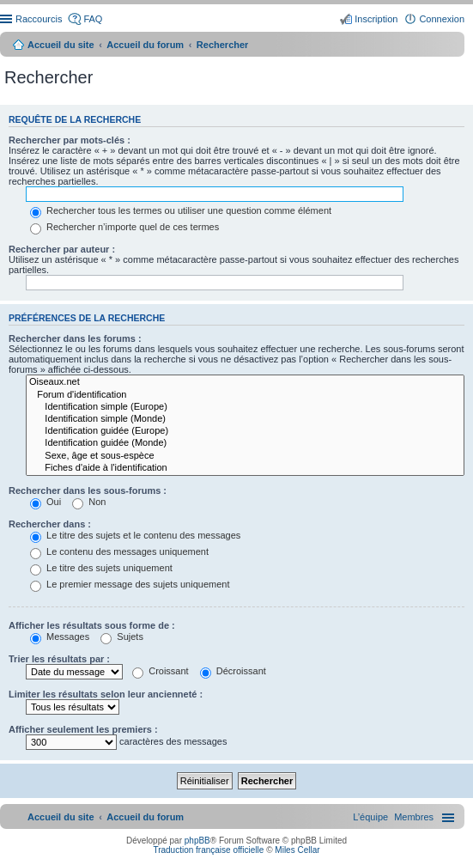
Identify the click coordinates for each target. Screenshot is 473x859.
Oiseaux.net (245, 382)
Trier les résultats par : (59, 659)
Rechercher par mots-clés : (69, 140)
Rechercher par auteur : (62, 249)
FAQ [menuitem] (92, 19)
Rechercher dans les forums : (75, 338)
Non (89, 502)
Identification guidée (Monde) (245, 443)
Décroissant (233, 671)
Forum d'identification (245, 395)
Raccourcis (38, 19)
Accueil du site (60, 45)
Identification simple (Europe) (245, 407)
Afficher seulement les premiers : (83, 729)
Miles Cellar (297, 850)
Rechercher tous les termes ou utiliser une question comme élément (180, 210)
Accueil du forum (145, 45)
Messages (59, 636)
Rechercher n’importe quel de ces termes (124, 227)
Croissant (160, 671)
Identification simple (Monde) (245, 419)
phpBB (197, 840)
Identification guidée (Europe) (245, 431)
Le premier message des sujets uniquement (129, 584)
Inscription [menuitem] (376, 19)
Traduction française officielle (208, 850)
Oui (45, 502)
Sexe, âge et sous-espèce (245, 456)
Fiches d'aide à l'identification (245, 468)
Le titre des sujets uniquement (101, 568)
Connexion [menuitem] (441, 19)
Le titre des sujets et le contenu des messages (135, 535)
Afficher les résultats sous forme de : (92, 625)
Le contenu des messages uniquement (119, 551)
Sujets (121, 636)
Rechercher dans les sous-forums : (88, 490)
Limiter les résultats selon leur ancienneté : (106, 694)
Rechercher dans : (50, 524)
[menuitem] (414, 817)
